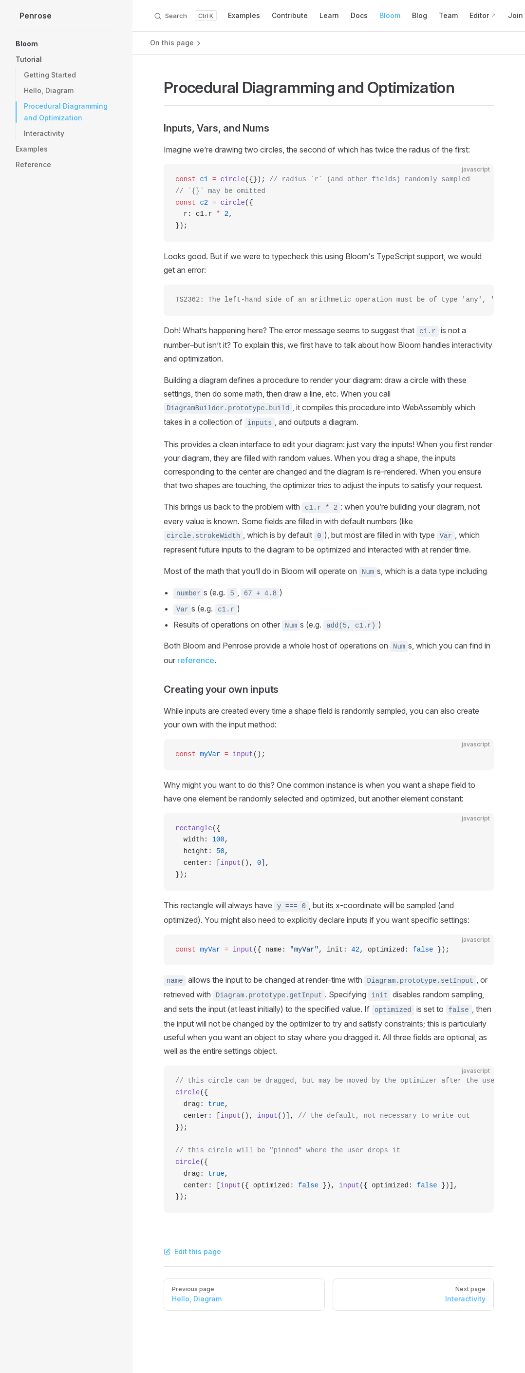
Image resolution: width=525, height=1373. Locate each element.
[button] (66, 44)
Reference (33, 164)
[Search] (185, 15)
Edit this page (192, 1251)
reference (195, 660)
